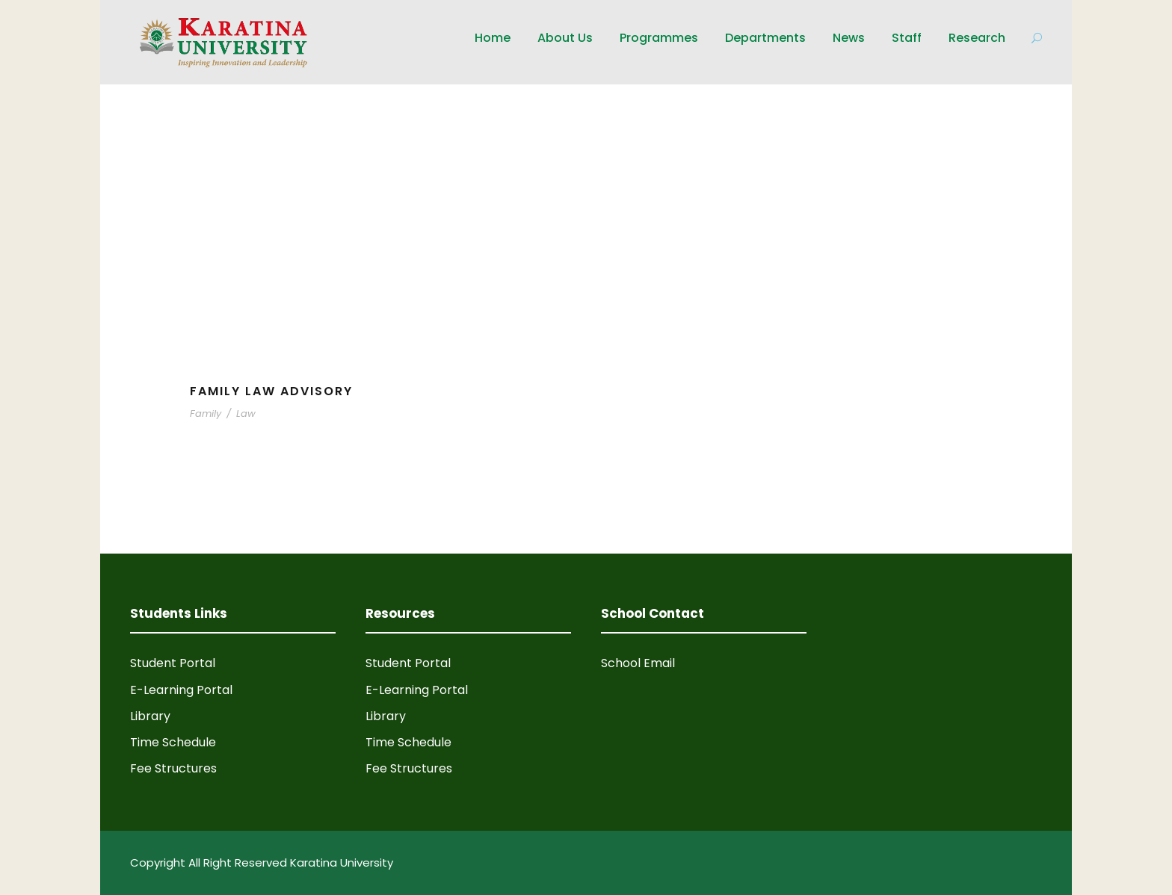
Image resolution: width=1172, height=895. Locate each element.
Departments (765, 37)
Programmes (659, 37)
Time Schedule (173, 742)
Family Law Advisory (271, 391)
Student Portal (172, 663)
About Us (565, 37)
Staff (907, 37)
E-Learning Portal (181, 690)
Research (977, 37)
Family (205, 413)
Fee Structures (173, 768)
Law (246, 413)
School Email (638, 663)
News (849, 37)
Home (493, 37)
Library (150, 716)
